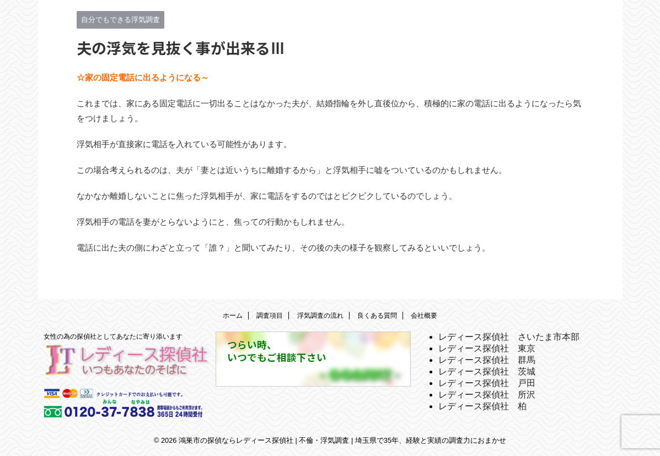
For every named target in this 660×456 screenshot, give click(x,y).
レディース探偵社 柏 (482, 406)
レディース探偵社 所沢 (486, 394)
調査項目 (269, 315)
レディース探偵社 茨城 (486, 371)
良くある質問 (377, 315)
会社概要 (424, 315)
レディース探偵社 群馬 (486, 360)
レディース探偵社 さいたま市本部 (508, 336)
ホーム (233, 315)
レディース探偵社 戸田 (486, 383)
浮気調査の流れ (320, 315)
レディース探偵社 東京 (486, 348)
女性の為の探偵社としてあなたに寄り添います (113, 336)
